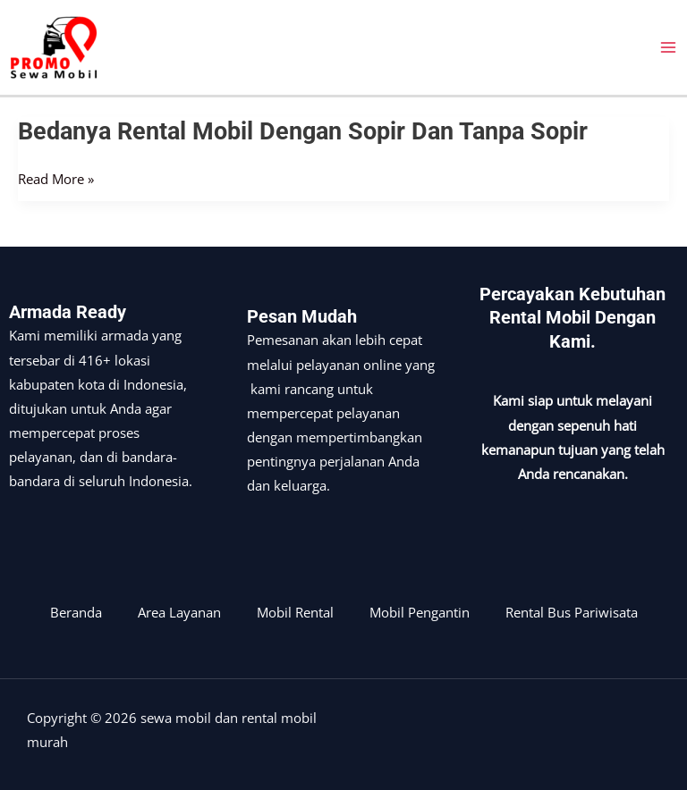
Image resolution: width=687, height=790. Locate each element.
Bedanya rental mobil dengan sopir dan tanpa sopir (303, 131)
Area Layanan (179, 612)
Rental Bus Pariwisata (571, 612)
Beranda (76, 612)
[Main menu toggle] (668, 47)
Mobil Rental (295, 612)
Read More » (56, 179)
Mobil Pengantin (419, 612)
